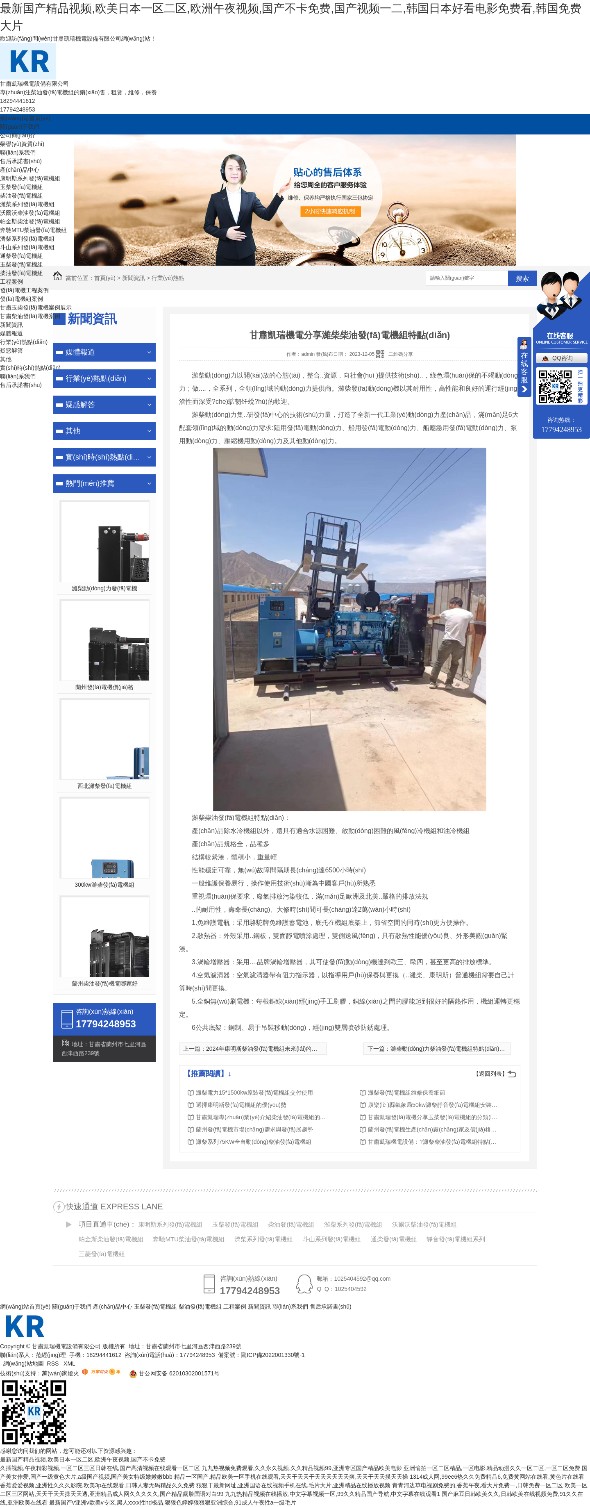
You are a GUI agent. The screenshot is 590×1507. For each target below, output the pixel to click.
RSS (54, 1363)
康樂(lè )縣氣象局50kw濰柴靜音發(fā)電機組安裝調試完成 (433, 1105)
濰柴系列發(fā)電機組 (27, 204)
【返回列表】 (490, 1073)
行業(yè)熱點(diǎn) (24, 342)
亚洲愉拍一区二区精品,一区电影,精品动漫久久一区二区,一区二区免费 (492, 1468)
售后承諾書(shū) (21, 161)
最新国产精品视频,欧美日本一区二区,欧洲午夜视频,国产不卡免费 (83, 1459)
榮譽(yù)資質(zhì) (22, 144)
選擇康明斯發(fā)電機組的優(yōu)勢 (241, 1105)
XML (70, 1363)
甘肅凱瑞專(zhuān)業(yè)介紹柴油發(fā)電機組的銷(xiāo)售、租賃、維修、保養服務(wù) (261, 1117)
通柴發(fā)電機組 (21, 256)
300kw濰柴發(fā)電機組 (104, 884)
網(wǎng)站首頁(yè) (25, 118)
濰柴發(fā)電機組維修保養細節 (406, 1092)
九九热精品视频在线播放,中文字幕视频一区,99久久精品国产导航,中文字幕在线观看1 (332, 1494)
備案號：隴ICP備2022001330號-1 (261, 1355)
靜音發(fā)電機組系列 (456, 1239)
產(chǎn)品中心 (19, 169)
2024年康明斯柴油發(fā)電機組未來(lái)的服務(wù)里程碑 (279, 1048)
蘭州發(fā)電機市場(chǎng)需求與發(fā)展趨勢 (254, 1129)
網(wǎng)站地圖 (23, 1363)
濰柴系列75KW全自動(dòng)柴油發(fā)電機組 (253, 1141)
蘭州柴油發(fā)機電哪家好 (105, 983)
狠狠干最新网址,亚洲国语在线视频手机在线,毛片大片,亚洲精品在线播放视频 (293, 1485)
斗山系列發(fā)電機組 (27, 247)
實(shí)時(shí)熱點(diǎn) (30, 367)
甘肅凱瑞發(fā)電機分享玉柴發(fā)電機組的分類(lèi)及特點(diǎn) (433, 1117)
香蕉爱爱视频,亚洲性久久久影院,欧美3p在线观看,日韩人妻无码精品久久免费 (97, 1485)
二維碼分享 (400, 354)
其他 (5, 359)
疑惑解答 (11, 350)
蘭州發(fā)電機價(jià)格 (104, 687)
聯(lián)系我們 (18, 152)
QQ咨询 (562, 358)
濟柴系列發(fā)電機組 (27, 238)
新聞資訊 (11, 324)
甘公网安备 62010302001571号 (171, 1373)
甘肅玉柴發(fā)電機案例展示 (36, 307)
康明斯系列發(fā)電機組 (30, 178)
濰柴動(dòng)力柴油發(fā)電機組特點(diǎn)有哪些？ (456, 1048)
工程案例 (11, 281)
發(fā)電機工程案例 (24, 290)
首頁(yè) (105, 278)
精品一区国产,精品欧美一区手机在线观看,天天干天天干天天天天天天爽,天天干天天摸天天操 (291, 1476)
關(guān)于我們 (19, 126)
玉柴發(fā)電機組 (21, 187)
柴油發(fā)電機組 (21, 195)
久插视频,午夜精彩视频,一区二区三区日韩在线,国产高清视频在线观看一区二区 (100, 1468)
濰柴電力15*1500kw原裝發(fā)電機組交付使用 (254, 1092)
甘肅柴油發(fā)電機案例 (30, 316)
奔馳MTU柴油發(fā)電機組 (33, 230)
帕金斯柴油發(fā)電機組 (30, 221)
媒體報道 (11, 333)
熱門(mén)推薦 (90, 483)
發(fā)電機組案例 (21, 299)
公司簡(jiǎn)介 (18, 135)
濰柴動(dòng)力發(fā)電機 (104, 588)
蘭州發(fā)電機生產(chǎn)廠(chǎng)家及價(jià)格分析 (433, 1129)
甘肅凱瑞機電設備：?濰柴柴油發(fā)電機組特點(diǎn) (433, 1141)
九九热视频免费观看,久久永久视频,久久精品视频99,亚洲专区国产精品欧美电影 (302, 1468)
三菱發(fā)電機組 (102, 1253)
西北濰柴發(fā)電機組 (104, 786)
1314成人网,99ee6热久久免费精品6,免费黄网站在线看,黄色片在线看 (497, 1476)
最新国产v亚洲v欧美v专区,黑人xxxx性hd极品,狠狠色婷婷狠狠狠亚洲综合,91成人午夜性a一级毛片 (173, 1502)
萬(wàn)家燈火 (60, 1373)
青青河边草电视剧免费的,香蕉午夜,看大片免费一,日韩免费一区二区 (477, 1485)
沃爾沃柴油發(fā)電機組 (30, 212)
